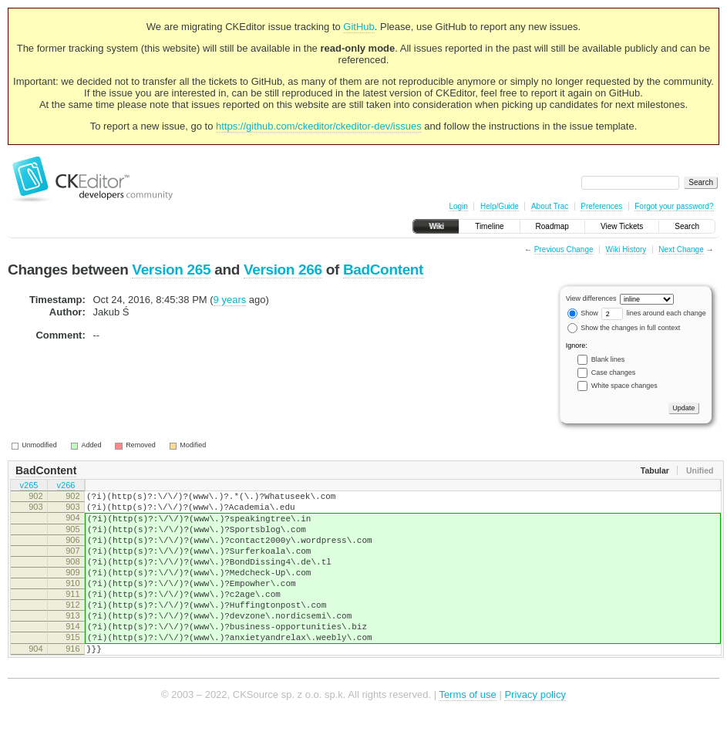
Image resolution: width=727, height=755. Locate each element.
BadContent (383, 269)
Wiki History (626, 249)
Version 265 (171, 269)
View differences (591, 298)
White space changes (624, 385)
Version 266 (283, 269)
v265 (29, 486)
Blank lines (608, 359)
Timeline (489, 226)
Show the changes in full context (624, 328)
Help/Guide (499, 206)
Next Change (680, 249)
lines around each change (653, 313)
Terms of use (467, 731)
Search (687, 226)
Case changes (613, 372)
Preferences (601, 206)
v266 (66, 486)
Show (582, 313)
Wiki (436, 226)
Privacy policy (534, 731)
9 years (230, 299)
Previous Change (564, 249)
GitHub (358, 26)
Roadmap (552, 226)
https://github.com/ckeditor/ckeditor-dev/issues (319, 126)
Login (458, 206)
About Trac (549, 206)
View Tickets (622, 226)
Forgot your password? (673, 206)
